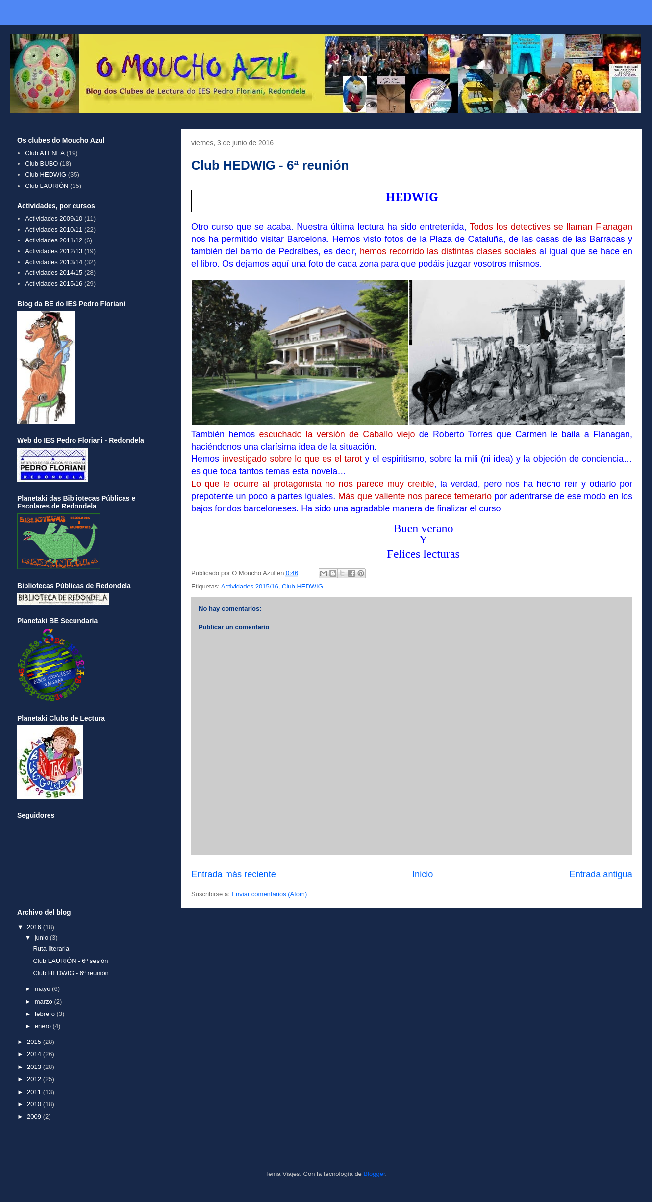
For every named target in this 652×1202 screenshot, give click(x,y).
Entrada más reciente (233, 874)
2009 (35, 1116)
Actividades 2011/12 (53, 240)
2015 (35, 1041)
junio (42, 937)
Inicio (422, 874)
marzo (44, 1001)
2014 (35, 1054)
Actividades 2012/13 (53, 251)
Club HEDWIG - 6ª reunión (70, 973)
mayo (43, 988)
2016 (35, 927)
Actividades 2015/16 (249, 586)
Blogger (374, 1173)
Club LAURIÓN (46, 185)
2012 (35, 1079)
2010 (35, 1104)
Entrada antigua (601, 874)
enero (44, 1026)
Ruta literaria (51, 948)
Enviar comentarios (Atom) (269, 894)
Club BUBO (41, 163)
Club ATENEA (45, 153)
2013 (35, 1066)
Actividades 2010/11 (53, 229)
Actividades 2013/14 (53, 262)
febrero (46, 1013)
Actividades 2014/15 (53, 272)
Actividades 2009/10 (53, 218)
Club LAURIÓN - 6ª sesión (70, 960)
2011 (35, 1091)
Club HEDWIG (302, 586)
